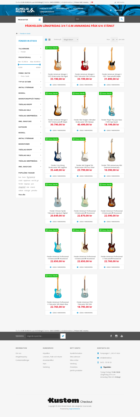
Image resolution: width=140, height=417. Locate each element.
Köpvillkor (46, 353)
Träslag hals (25, 155)
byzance (31, 177)
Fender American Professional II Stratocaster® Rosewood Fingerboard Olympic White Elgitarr (85, 259)
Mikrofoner (24, 144)
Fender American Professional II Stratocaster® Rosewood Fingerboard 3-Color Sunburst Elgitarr (111, 214)
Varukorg (73, 364)
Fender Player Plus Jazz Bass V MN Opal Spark (111, 121)
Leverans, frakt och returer (52, 357)
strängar (27, 190)
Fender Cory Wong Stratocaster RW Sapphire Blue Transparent (57, 167)
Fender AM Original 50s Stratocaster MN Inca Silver (85, 166)
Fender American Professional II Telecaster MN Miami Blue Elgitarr (58, 304)
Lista (49, 40)
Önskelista (73, 367)
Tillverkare (24, 48)
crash (20, 180)
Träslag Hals (25, 110)
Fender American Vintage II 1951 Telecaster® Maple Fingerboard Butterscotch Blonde (111, 77)
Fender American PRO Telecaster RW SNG (85, 303)
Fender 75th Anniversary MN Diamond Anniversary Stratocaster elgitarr (111, 167)
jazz (32, 184)
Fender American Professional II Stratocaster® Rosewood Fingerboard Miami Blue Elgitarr (58, 259)
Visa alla (22, 195)
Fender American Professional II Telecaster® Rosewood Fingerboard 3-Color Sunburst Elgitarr (111, 259)
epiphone (27, 180)
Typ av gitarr (25, 82)
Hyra (44, 364)
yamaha (34, 190)
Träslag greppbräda (28, 161)
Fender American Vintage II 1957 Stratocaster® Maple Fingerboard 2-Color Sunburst (57, 122)
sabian (21, 190)
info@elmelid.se (67, 2)
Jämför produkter (76, 370)
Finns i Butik (53, 48)
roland (32, 187)
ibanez (27, 184)
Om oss (18, 353)
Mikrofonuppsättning (29, 99)
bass (24, 177)
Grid (46, 40)
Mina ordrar (74, 360)
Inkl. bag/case (25, 121)
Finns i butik (24, 73)
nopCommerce (74, 409)
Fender (23, 52)
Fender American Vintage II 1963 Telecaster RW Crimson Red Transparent (84, 76)
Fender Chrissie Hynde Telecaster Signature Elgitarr (58, 212)
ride (28, 187)
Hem (17, 33)
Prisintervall (25, 57)
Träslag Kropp (25, 104)
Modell (22, 93)
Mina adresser (75, 357)
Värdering (46, 367)
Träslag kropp (25, 149)
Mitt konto (120, 2)
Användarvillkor (48, 360)
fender (21, 184)
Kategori (23, 127)
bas (20, 177)
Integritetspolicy (21, 357)
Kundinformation (76, 353)
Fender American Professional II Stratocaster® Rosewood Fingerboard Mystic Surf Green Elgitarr (85, 214)
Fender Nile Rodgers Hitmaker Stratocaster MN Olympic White (85, 122)
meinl (22, 187)
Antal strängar (26, 87)
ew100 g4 (35, 180)
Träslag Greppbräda (28, 116)
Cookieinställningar (22, 360)
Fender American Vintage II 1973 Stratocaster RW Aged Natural (58, 76)
